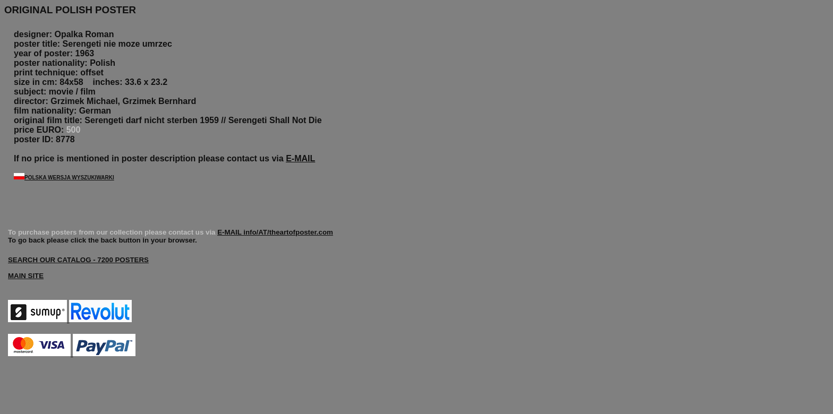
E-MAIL (300, 158)
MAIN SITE (26, 276)
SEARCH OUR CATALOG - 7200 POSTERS (78, 260)
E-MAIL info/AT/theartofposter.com (275, 232)
